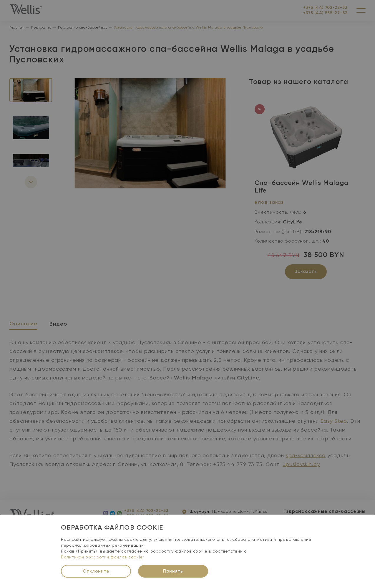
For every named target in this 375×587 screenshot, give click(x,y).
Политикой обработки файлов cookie (102, 557)
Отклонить (96, 571)
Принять (173, 571)
